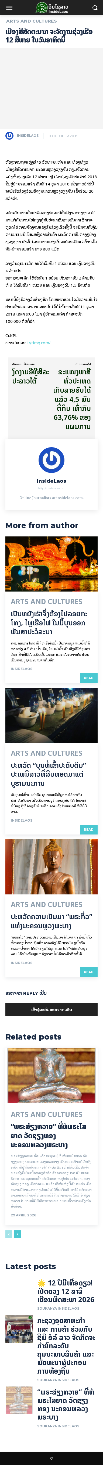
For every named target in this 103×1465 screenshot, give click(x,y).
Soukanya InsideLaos (58, 1308)
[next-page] (17, 1234)
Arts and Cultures (31, 21)
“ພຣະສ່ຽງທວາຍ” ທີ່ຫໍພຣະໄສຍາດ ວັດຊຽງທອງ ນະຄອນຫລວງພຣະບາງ (49, 1136)
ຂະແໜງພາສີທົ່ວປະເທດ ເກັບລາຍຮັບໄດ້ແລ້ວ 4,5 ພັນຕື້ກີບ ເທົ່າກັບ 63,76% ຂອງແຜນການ (72, 399)
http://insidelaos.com (51, 488)
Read (89, 678)
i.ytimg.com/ (39, 342)
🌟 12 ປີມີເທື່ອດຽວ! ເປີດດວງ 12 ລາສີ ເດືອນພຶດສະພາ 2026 (65, 1291)
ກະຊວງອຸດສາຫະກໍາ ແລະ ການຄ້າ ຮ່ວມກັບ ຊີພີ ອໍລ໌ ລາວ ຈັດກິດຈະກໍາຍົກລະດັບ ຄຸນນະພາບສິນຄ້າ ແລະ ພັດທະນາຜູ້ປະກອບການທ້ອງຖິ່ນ (66, 1346)
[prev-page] (8, 1234)
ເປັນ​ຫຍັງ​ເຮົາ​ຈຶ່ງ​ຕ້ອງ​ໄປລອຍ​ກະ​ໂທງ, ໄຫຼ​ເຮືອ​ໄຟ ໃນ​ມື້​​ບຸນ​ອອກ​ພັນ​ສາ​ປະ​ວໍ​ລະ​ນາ (49, 623)
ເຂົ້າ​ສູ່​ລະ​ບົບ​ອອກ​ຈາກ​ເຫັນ (51, 1009)
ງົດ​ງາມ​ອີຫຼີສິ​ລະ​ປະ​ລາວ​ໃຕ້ (31, 376)
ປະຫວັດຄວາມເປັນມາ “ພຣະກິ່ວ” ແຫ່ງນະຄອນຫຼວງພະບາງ (51, 921)
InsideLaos (28, 136)
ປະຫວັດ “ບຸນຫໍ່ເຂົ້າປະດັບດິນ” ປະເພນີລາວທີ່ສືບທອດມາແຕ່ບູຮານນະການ (48, 774)
